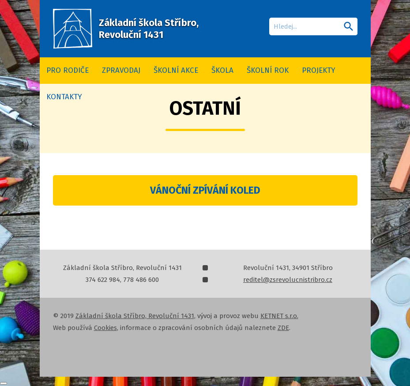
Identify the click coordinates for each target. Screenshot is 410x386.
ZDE (283, 328)
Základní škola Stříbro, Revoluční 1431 (134, 316)
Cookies (105, 328)
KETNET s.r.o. (279, 316)
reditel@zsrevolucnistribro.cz (287, 280)
